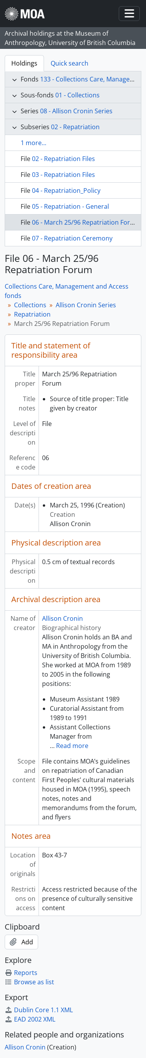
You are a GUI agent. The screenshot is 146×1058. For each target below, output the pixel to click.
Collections (30, 305)
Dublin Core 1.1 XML (39, 1010)
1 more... (33, 143)
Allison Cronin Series (86, 305)
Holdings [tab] (24, 63)
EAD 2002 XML (30, 1019)
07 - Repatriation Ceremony (72, 238)
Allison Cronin (62, 618)
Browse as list (29, 982)
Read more (72, 745)
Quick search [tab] (69, 63)
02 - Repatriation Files (63, 158)
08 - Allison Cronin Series (76, 111)
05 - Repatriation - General (70, 206)
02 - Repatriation (75, 127)
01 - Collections (77, 95)
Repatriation (32, 314)
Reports (21, 972)
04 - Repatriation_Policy (66, 190)
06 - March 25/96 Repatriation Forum (86, 222)
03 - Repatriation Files (63, 174)
